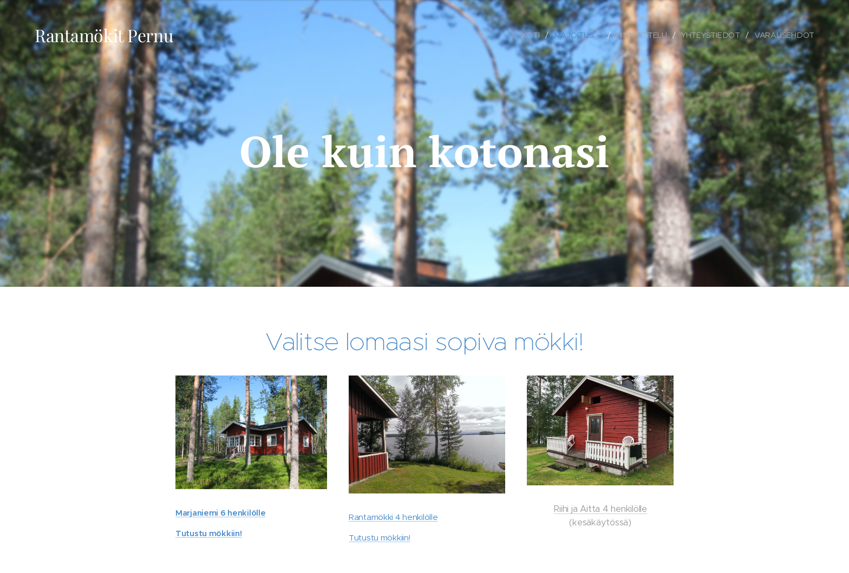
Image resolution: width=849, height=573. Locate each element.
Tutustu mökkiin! (208, 533)
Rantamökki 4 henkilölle (393, 516)
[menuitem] (533, 35)
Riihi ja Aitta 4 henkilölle (599, 509)
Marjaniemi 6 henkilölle (220, 512)
